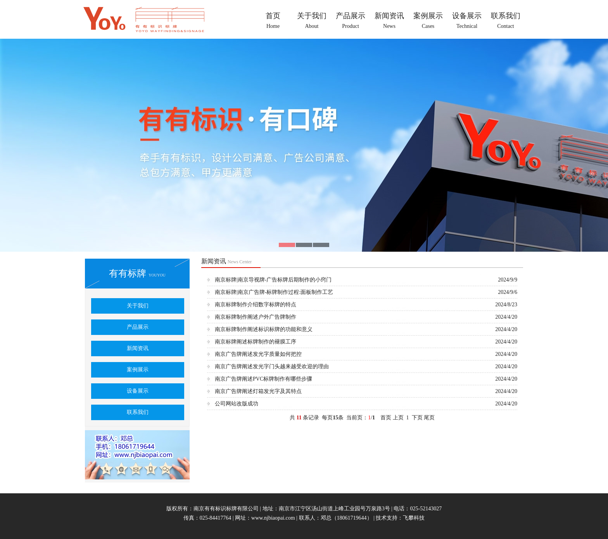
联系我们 (138, 412)
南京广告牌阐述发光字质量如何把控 (258, 354)
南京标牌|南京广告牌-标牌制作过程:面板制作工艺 (274, 292)
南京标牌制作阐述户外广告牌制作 (255, 317)
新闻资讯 (138, 348)
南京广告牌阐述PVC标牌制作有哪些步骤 (263, 379)
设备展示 (138, 391)
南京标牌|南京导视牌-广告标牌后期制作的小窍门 (273, 280)
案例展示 (138, 369)
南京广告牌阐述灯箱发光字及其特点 (258, 391)
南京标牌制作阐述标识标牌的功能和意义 (264, 329)
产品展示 (138, 327)
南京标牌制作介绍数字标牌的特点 (255, 304)
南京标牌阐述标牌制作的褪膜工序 (255, 342)
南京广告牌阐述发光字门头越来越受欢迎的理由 (272, 366)
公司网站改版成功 (236, 404)
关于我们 (138, 306)
